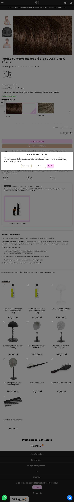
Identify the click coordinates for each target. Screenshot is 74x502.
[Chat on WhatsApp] (4, 497)
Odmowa (41, 166)
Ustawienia (26, 166)
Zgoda (50, 166)
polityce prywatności (16, 161)
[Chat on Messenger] (69, 497)
